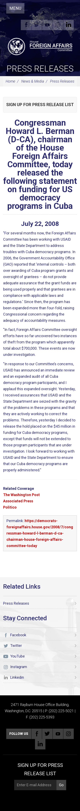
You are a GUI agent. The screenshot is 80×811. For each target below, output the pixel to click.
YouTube (47, 25)
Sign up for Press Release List (40, 104)
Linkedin (68, 25)
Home (10, 81)
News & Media (32, 81)
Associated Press (18, 501)
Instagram (58, 25)
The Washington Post (21, 495)
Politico (10, 507)
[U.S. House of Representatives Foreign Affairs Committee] (40, 46)
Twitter (36, 25)
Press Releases (40, 69)
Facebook (26, 25)
